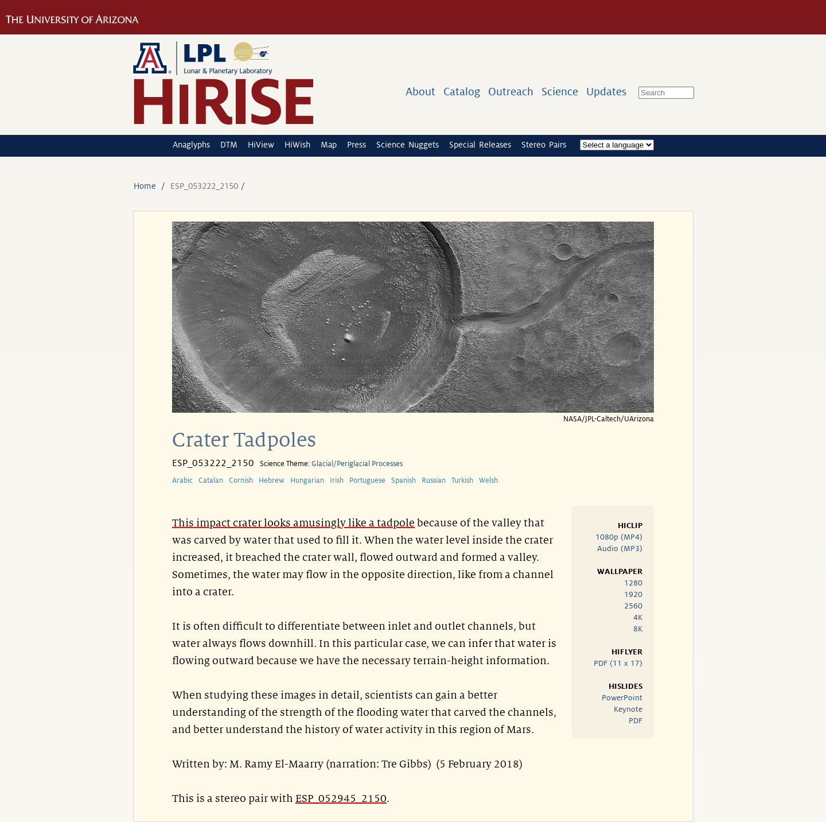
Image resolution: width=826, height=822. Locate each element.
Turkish (462, 480)
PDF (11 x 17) (618, 663)
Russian (434, 480)
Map (329, 144)
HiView (261, 144)
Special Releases (480, 144)
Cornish (241, 480)
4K (637, 617)
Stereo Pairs (543, 144)
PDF (635, 720)
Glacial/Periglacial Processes (357, 464)
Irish (337, 480)
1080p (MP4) (618, 537)
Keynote (628, 709)
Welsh (488, 480)
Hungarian (307, 480)
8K (637, 629)
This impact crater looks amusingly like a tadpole (293, 523)
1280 (633, 583)
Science (559, 92)
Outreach (510, 92)
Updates (606, 92)
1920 (633, 594)
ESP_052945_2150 (341, 798)
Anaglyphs (191, 144)
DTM (228, 144)
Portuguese (367, 480)
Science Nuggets (407, 144)
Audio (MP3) (619, 548)
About (420, 92)
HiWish (297, 144)
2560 (633, 606)
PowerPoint (622, 697)
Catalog (461, 92)
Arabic (182, 480)
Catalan (210, 480)
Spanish (403, 480)
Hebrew (272, 480)
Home (145, 186)
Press (356, 144)
